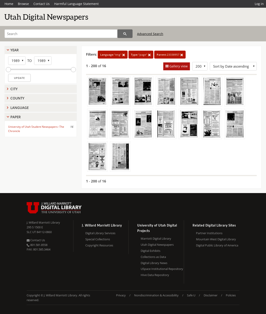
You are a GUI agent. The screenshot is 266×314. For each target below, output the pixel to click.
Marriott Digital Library (156, 238)
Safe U (191, 295)
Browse (23, 4)
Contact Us (41, 4)
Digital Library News (154, 263)
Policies (231, 295)
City (14, 89)
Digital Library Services (100, 233)
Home (9, 4)
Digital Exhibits (150, 251)
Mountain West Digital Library (216, 239)
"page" (141, 54)
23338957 (170, 54)
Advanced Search (150, 34)
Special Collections (97, 239)
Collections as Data (153, 257)
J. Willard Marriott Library (43, 222)
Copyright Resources (99, 245)
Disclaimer (210, 295)
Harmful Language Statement (76, 4)
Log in (259, 4)
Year (14, 50)
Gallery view (178, 66)
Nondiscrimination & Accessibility (156, 295)
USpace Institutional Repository (162, 269)
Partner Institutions (209, 233)
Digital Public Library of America (217, 245)
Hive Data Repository (155, 275)
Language (19, 107)
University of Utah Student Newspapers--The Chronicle (36, 129)
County (17, 98)
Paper (15, 117)
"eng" (112, 54)
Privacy (121, 295)
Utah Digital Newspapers (157, 245)
